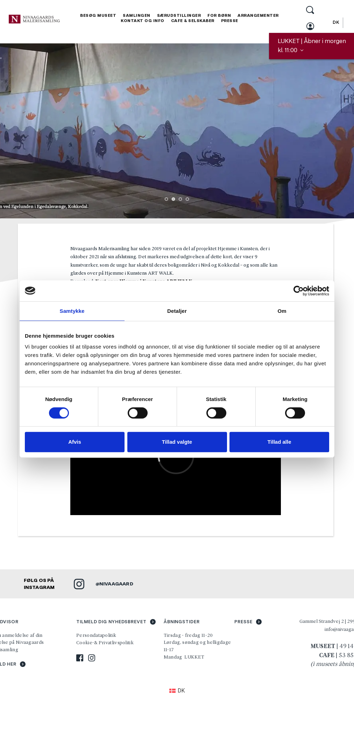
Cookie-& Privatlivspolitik (105, 642)
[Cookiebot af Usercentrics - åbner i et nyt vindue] (298, 291)
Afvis (74, 442)
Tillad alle (279, 442)
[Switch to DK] (336, 22)
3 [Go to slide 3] (180, 199)
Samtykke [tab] (72, 311)
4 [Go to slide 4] (187, 199)
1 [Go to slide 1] (166, 199)
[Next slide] (338, 131)
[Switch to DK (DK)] (177, 691)
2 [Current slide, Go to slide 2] (173, 199)
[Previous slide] (15, 131)
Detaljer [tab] (177, 311)
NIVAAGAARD (116, 584)
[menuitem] (98, 15)
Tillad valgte (177, 442)
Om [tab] (281, 311)
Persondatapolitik (96, 635)
